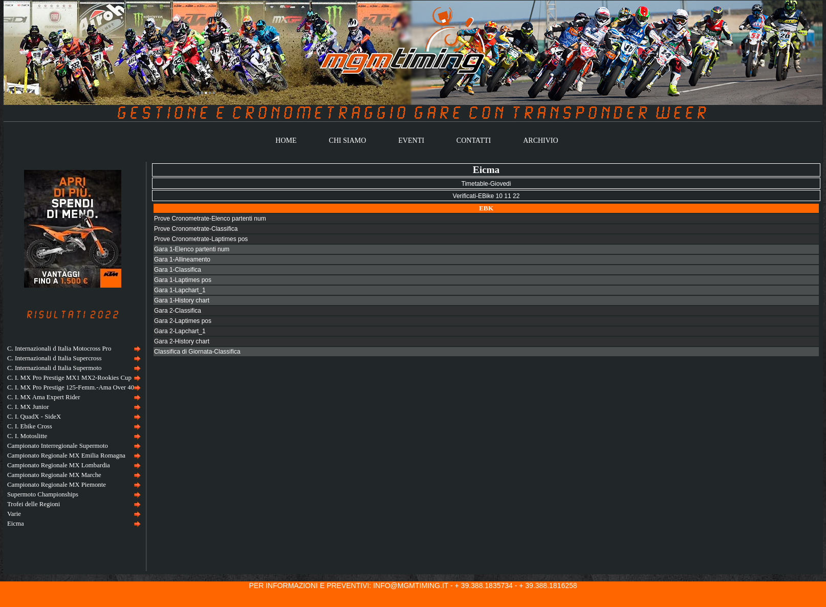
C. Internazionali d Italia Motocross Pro (59, 348)
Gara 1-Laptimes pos (182, 280)
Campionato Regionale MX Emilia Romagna (66, 455)
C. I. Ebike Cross (29, 426)
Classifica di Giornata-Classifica (197, 351)
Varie (14, 513)
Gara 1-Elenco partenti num (191, 249)
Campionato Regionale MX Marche (54, 475)
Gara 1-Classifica (177, 269)
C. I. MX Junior (28, 406)
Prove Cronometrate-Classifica (195, 228)
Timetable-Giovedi (486, 183)
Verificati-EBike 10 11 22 (486, 196)
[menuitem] (72, 349)
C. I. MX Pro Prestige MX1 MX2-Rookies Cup (69, 377)
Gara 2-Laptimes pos (182, 320)
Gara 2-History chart (181, 341)
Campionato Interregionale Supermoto (57, 445)
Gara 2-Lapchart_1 (180, 331)
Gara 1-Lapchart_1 (180, 290)
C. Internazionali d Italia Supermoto (54, 368)
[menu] (72, 436)
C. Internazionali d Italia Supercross (54, 358)
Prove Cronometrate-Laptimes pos (201, 239)
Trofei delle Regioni (33, 504)
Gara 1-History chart (181, 300)
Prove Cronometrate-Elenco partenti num (210, 218)
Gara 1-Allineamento (182, 259)
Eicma (15, 523)
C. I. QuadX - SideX (34, 416)
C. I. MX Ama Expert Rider (43, 397)
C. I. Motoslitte (27, 436)
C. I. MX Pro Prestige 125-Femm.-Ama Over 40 (70, 387)
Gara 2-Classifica (177, 310)
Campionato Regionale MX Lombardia (58, 465)
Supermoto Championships (42, 494)
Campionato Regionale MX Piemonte (56, 484)
